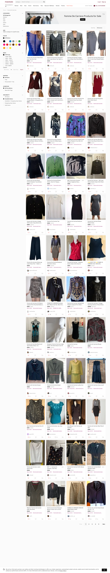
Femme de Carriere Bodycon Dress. (74, 222)
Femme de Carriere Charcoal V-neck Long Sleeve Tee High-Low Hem (55, 58)
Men (21, 5)
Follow (82, 19)
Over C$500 (7, 65)
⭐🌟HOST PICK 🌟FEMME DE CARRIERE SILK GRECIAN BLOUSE (95, 263)
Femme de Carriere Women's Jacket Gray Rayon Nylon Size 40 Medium (96, 140)
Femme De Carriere (11, 10)
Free (5, 79)
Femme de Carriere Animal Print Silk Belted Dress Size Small (75, 99)
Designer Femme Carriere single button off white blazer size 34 (55, 344)
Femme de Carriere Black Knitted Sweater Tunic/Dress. (34, 181)
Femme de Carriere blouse (34, 385)
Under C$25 (7, 56)
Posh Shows (70, 5)
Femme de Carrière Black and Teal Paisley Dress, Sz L (34, 344)
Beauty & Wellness (49, 5)
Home (29, 5)
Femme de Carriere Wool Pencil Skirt (96, 426)
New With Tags (8, 90)
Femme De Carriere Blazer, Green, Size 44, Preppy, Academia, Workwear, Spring (54, 181)
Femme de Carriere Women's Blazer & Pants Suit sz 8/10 (54, 508)
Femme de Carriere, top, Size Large (54, 426)
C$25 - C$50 (7, 58)
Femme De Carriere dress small (96, 385)
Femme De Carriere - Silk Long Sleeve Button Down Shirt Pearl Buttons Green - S (96, 181)
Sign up (104, 2)
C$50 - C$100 (8, 60)
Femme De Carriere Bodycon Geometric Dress (54, 263)
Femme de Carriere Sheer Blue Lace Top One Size (35, 58)
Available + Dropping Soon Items (12, 101)
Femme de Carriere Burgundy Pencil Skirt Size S (95, 99)
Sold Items (7, 105)
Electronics (36, 5)
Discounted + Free (8, 81)
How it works (88, 5)
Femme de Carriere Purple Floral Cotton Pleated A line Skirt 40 (75, 140)
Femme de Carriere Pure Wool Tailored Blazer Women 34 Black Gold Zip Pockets (35, 140)
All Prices (6, 54)
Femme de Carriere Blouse (94, 344)
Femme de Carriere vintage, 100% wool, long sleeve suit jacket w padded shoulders (34, 222)
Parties (63, 5)
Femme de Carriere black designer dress (94, 467)
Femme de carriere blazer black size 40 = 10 (96, 508)
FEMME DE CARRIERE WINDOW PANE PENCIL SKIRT (75, 508)
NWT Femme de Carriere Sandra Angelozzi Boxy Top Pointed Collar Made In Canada (73, 181)
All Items (6, 77)
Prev (81, 524)
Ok (104, 570)
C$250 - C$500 (8, 63)
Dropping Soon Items (9, 103)
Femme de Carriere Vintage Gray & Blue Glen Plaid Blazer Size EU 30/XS (75, 58)
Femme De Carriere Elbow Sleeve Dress (94, 222)
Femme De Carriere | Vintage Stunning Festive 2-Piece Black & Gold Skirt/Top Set (96, 304)
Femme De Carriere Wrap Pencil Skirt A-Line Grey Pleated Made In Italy (96, 58)
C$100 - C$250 (8, 62)
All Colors (6, 38)
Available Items (8, 99)
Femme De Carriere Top (53, 221)
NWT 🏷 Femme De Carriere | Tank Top (52, 467)
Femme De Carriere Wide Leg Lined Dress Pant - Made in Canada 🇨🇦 (34, 263)
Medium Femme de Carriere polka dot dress (34, 508)
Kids (25, 5)
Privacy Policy (62, 570)
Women (16, 5)
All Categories (7, 15)
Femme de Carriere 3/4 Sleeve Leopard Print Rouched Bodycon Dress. (35, 304)
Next (104, 524)
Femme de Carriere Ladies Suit (75, 385)
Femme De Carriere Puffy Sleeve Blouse (75, 467)
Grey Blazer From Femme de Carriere (74, 426)
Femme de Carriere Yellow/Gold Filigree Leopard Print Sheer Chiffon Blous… (75, 304)
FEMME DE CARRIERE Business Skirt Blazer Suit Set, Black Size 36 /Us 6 (55, 304)
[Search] (32, 2)
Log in (99, 2)
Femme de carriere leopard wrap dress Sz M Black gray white (54, 140)
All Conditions (7, 88)
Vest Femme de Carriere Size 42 (35, 426)
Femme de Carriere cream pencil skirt (33, 467)
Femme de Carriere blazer (54, 385)
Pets (42, 5)
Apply (21, 69)
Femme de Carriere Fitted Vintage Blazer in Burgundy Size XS (35, 99)
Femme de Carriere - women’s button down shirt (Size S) (75, 263)
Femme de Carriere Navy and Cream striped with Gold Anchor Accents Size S (55, 99)
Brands (57, 5)
